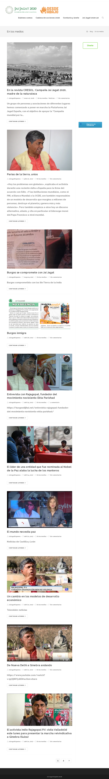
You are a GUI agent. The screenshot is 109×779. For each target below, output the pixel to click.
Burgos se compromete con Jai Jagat (30, 272)
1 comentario (54, 402)
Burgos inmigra (16, 333)
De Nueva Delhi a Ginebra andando (29, 665)
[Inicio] (87, 31)
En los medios (42, 98)
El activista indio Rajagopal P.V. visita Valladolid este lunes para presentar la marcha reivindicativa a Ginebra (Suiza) (39, 733)
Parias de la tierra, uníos (22, 174)
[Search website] (102, 18)
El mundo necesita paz (21, 531)
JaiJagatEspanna (14, 98)
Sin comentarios (64, 98)
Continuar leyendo (17, 121)
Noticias (52, 98)
